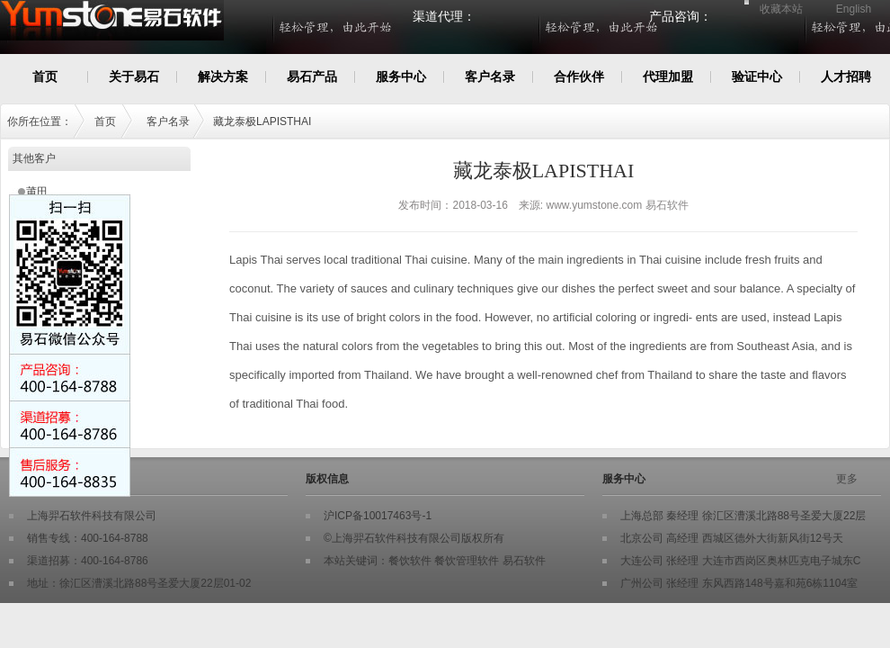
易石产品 (312, 76)
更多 (847, 478)
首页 (45, 76)
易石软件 (524, 560)
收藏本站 (781, 9)
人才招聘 (846, 76)
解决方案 (223, 76)
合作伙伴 (579, 76)
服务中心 (401, 76)
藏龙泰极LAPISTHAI (262, 121)
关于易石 (134, 76)
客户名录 (490, 76)
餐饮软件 (410, 560)
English (853, 9)
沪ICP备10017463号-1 (378, 515)
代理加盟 (668, 76)
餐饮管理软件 (466, 560)
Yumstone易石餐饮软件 (190, 29)
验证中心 (757, 76)
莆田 (37, 191)
